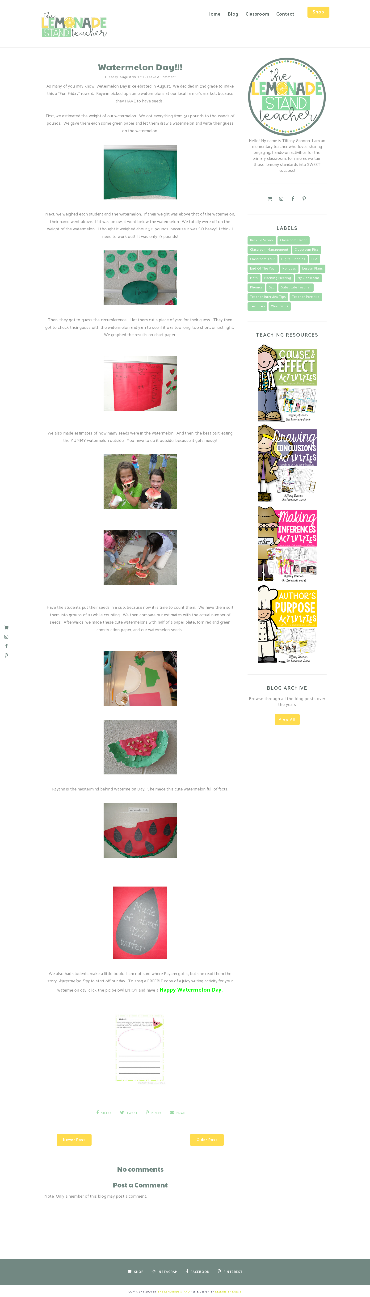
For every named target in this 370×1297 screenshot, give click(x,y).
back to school (262, 239)
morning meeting (277, 277)
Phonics (256, 287)
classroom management (269, 249)
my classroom (308, 277)
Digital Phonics (293, 258)
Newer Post (77, 1138)
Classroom (254, 14)
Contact (282, 14)
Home (211, 14)
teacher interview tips (268, 296)
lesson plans (312, 268)
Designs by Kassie (228, 1290)
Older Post (204, 1138)
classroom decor (293, 239)
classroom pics (307, 249)
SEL (272, 287)
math (254, 277)
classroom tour (262, 258)
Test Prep (257, 305)
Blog (230, 14)
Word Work (280, 305)
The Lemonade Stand (174, 1290)
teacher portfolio (305, 296)
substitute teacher (296, 287)
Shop (315, 12)
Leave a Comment (161, 76)
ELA (314, 258)
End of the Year (263, 268)
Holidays (289, 268)
